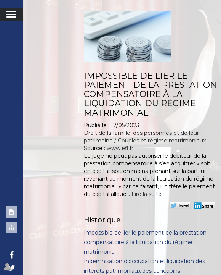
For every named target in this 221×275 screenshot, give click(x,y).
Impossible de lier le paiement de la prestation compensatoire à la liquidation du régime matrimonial (145, 242)
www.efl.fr (120, 148)
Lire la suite (146, 194)
